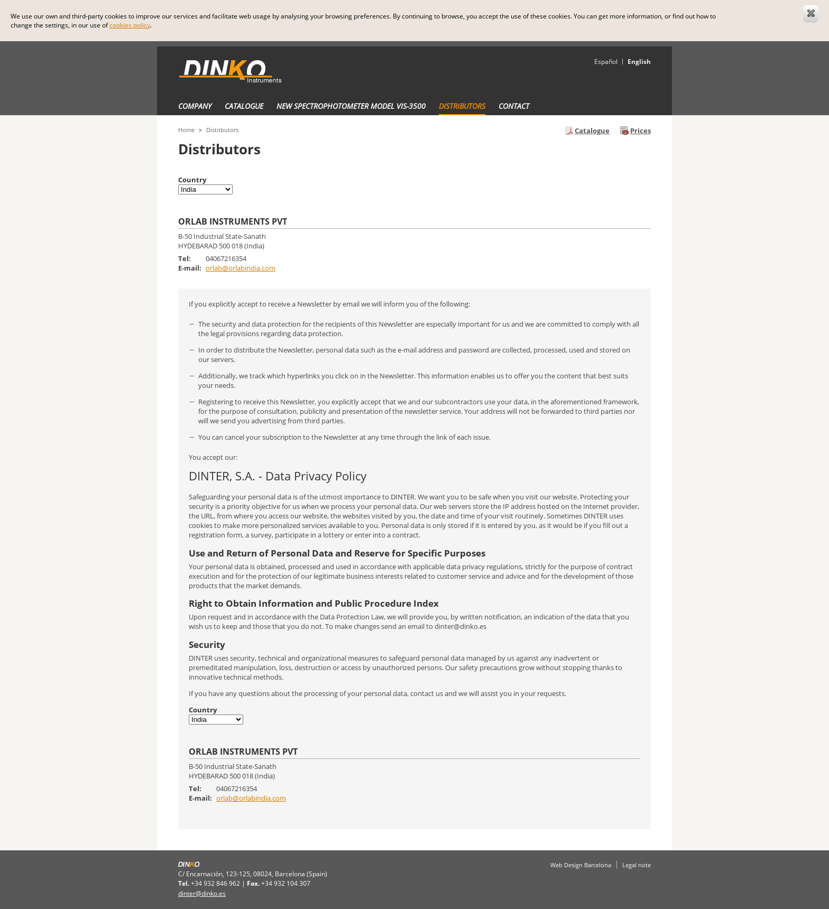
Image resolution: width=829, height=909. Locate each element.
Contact (514, 106)
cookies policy (129, 25)
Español (606, 61)
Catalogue (244, 106)
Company (194, 106)
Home (186, 130)
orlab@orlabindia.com (240, 268)
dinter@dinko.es (202, 893)
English (639, 61)
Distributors (462, 106)
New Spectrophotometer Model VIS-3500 (351, 106)
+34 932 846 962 (215, 883)
